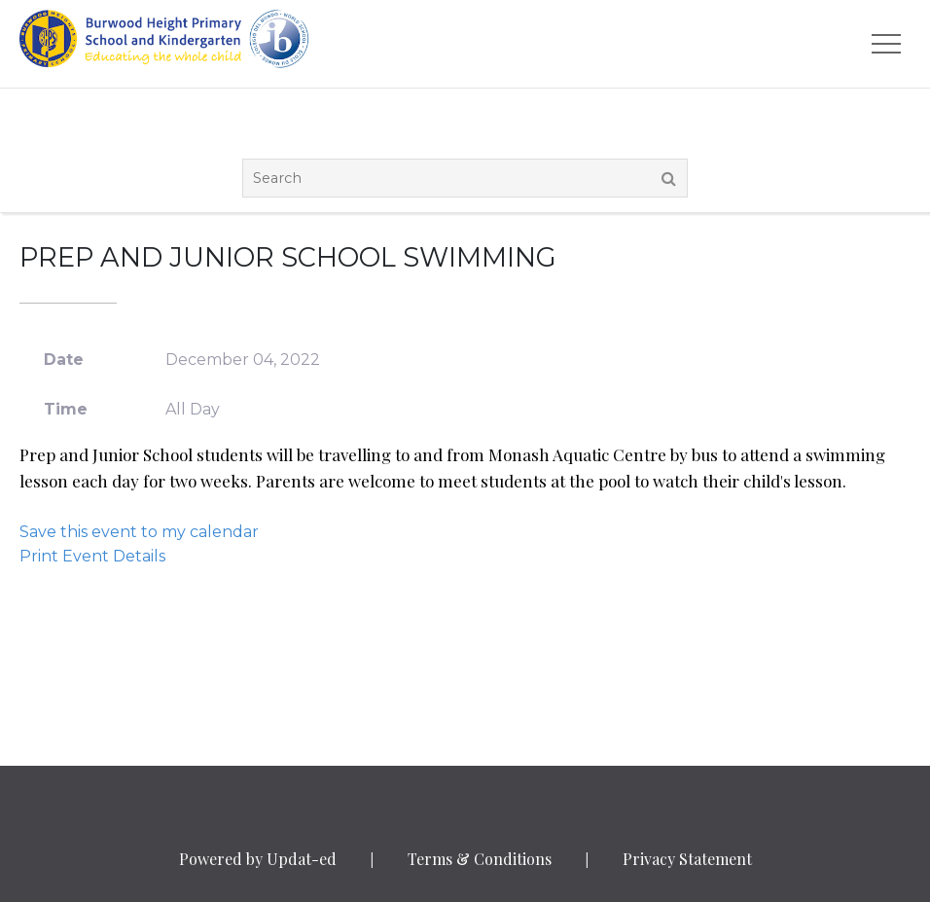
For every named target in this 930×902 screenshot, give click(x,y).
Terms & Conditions (480, 858)
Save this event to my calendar (139, 532)
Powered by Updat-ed (258, 858)
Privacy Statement (687, 858)
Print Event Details (92, 556)
